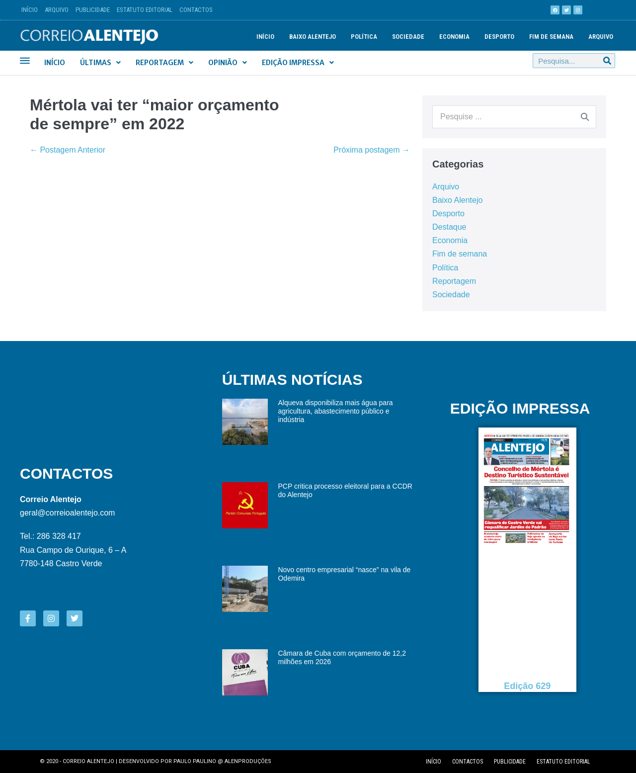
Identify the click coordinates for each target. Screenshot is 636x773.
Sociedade (408, 36)
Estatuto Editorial (144, 9)
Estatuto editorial (563, 761)
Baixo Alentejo (312, 36)
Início (29, 9)
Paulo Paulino (194, 761)
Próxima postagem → (371, 150)
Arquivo (57, 9)
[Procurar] (607, 61)
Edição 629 (527, 686)
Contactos (196, 9)
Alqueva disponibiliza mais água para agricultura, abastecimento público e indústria (335, 411)
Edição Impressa (298, 62)
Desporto (499, 36)
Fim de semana (551, 36)
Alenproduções (248, 761)
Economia (454, 36)
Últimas (100, 62)
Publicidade (93, 9)
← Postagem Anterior (67, 150)
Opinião (227, 62)
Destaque (449, 227)
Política (364, 36)
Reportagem (164, 62)
